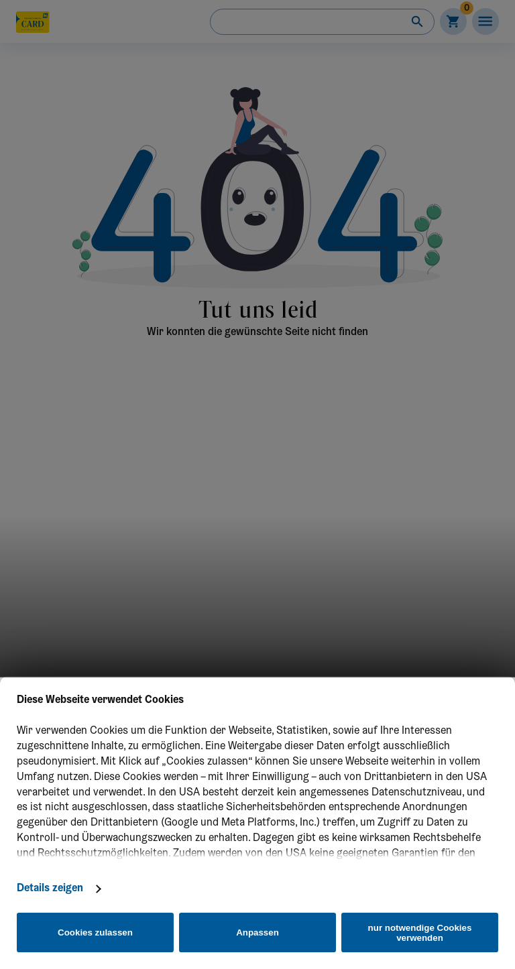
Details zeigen (50, 888)
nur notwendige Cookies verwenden (420, 933)
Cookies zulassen (95, 932)
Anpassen (257, 932)
